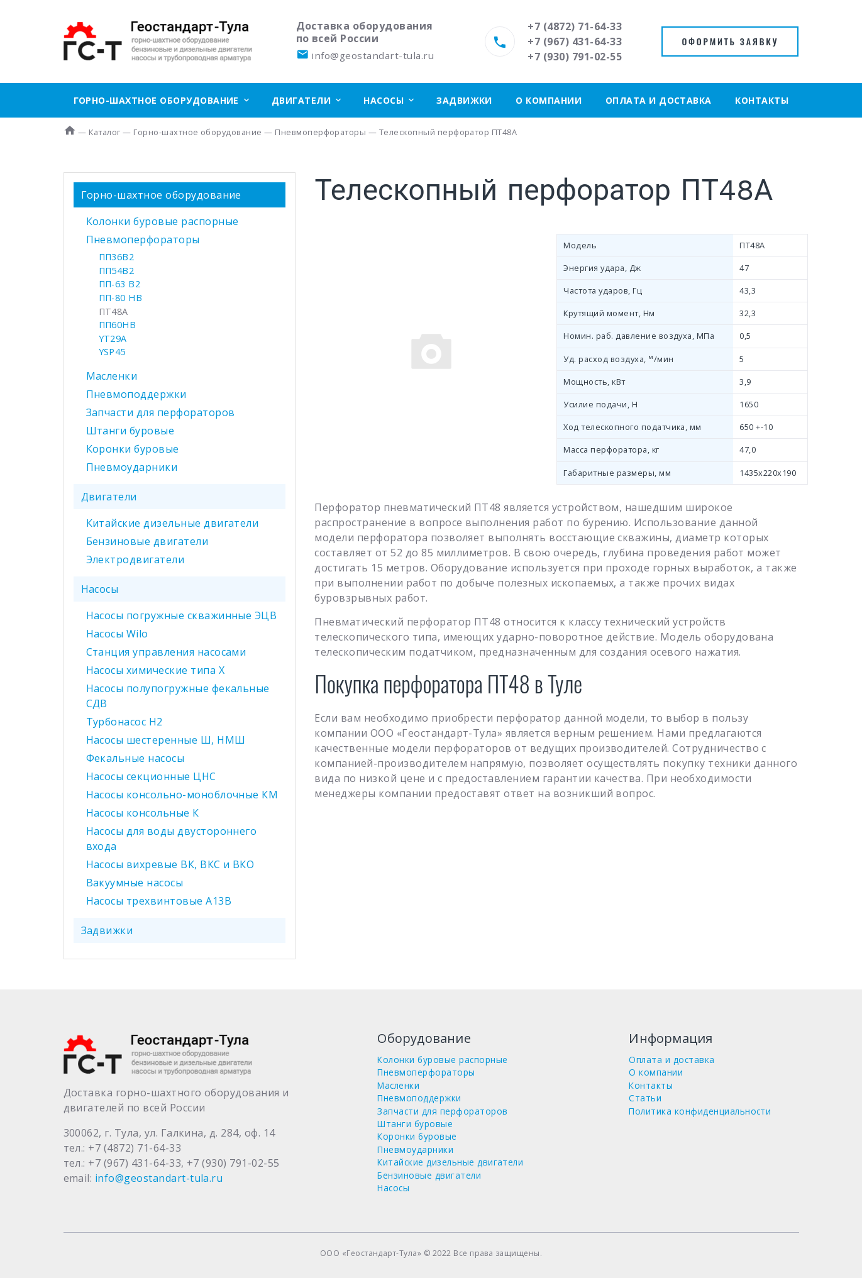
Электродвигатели (135, 559)
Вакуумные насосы (135, 883)
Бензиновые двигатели (147, 541)
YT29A (113, 338)
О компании (549, 100)
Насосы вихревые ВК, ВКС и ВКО (170, 864)
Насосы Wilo (117, 634)
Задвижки (464, 100)
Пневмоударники (132, 467)
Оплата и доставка (658, 100)
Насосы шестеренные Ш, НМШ (166, 740)
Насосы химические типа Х (155, 670)
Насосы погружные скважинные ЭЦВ (181, 615)
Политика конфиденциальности (700, 1111)
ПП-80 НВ (121, 298)
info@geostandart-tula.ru (365, 55)
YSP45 (112, 352)
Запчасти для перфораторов (160, 412)
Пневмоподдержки (136, 394)
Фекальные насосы (135, 758)
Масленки (112, 376)
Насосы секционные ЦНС (151, 776)
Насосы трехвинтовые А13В (159, 901)
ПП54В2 (117, 271)
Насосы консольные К (142, 813)
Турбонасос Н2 (124, 722)
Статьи (645, 1098)
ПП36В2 (117, 257)
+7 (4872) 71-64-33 (575, 26)
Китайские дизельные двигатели (172, 523)
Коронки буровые (132, 449)
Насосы (383, 100)
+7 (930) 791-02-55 (575, 56)
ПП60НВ (117, 325)
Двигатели (301, 100)
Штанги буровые (130, 431)
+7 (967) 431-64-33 (575, 41)
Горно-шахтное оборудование (156, 100)
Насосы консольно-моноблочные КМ (182, 795)
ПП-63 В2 (120, 284)
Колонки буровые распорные (162, 221)
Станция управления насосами (166, 652)
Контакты (761, 100)
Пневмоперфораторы (143, 239)
